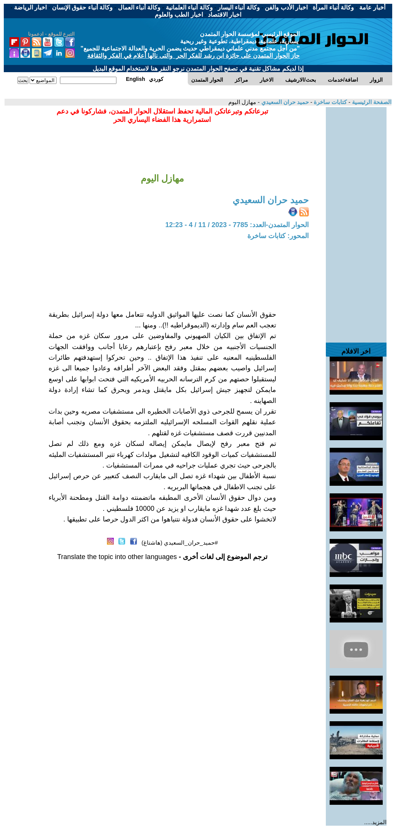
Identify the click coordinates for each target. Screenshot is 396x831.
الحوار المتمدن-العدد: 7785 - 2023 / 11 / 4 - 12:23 (237, 225)
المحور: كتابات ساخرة (278, 236)
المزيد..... (375, 822)
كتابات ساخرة (329, 102)
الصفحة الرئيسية (370, 102)
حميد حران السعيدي (284, 102)
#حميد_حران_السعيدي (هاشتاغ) (179, 542)
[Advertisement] (356, 221)
